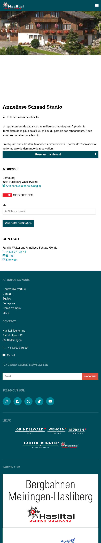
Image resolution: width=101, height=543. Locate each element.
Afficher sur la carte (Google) (22, 185)
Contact (7, 293)
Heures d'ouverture (14, 289)
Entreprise (9, 303)
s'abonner (90, 376)
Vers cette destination (18, 223)
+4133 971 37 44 (14, 251)
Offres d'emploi (12, 308)
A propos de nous (16, 280)
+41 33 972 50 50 (15, 347)
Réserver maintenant (48, 154)
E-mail (8, 255)
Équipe (7, 298)
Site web (10, 259)
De (4, 204)
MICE (6, 312)
